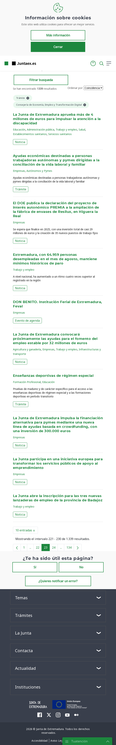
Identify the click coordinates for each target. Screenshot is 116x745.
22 (39, 548)
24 (55, 548)
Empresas (19, 171)
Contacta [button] (24, 650)
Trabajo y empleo (66, 129)
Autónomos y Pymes (39, 171)
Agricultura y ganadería (27, 349)
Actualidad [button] (25, 668)
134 (70, 548)
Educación (19, 129)
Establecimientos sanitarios (30, 134)
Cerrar (58, 47)
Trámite (20, 189)
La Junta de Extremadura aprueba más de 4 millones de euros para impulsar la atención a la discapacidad (57, 119)
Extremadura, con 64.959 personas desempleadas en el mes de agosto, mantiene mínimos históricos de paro (55, 259)
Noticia (20, 142)
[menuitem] (39, 715)
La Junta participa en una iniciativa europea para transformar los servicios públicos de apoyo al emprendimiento (58, 464)
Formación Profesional (27, 382)
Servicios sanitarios (60, 134)
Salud (82, 129)
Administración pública (40, 129)
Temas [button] (21, 597)
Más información (58, 35)
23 (47, 548)
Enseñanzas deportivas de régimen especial (53, 376)
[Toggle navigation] (41, 63)
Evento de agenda (27, 320)
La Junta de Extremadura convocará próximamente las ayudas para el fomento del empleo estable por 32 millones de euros (55, 339)
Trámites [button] (23, 615)
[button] (93, 63)
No (81, 567)
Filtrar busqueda (41, 80)
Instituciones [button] (27, 687)
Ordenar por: (75, 88)
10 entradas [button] (26, 531)
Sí (35, 567)
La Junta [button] (23, 633)
